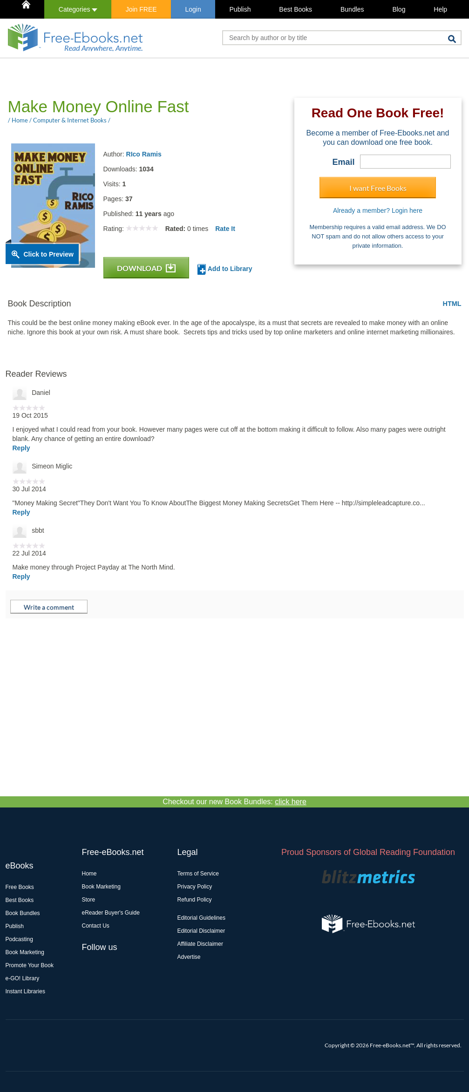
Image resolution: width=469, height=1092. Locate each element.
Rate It (225, 228)
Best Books (295, 9)
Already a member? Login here (377, 210)
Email (343, 162)
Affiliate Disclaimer (200, 944)
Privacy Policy (194, 886)
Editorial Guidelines (201, 918)
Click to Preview (49, 254)
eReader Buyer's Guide (111, 912)
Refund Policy (194, 899)
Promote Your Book (30, 965)
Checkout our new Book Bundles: (234, 802)
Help (440, 9)
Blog (398, 9)
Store (88, 899)
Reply (21, 448)
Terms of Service (198, 873)
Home (89, 873)
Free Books (20, 887)
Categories (78, 9)
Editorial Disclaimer (201, 931)
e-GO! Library (23, 978)
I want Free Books (378, 187)
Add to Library (224, 269)
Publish (240, 9)
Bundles (352, 9)
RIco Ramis (144, 154)
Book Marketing (25, 952)
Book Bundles (23, 913)
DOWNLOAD (146, 268)
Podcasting (19, 939)
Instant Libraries (25, 991)
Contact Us (95, 925)
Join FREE (141, 9)
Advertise (189, 957)
